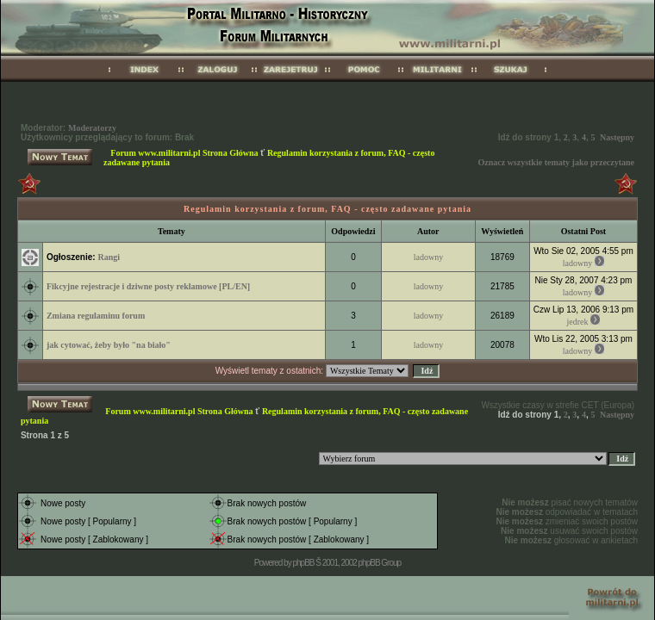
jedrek (578, 321)
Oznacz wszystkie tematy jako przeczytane (555, 162)
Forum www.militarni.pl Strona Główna (184, 153)
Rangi (108, 257)
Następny (617, 137)
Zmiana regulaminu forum (96, 315)
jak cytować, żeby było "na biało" (109, 345)
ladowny (428, 257)
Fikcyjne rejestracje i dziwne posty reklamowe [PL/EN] (148, 286)
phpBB (303, 562)
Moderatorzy (92, 128)
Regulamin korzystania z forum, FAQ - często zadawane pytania (327, 209)
